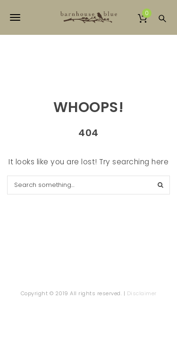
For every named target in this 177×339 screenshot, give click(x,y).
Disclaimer (142, 293)
